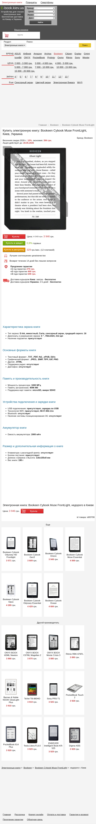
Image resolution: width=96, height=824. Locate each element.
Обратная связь (34, 819)
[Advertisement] (48, 104)
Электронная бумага (64, 82)
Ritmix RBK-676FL (75, 654)
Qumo (61, 57)
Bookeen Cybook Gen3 (32, 556)
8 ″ (36, 77)
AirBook (27, 53)
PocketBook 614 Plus (11, 745)
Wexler (86, 57)
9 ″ (41, 77)
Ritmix (69, 57)
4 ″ (16, 77)
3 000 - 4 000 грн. (44, 63)
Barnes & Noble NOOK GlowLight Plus (11, 700)
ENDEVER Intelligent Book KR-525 (53, 745)
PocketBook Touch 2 (75, 696)
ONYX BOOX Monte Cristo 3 (53, 654)
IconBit (18, 57)
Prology (51, 57)
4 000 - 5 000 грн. (64, 63)
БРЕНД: (10, 53)
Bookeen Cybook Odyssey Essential (32, 601)
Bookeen (58, 53)
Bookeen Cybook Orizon (53, 554)
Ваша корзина (21, 30)
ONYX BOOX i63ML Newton (11, 654)
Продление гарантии (13, 819)
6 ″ (26, 77)
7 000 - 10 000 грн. (44, 67)
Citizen (68, 53)
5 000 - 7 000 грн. (23, 67)
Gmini (87, 53)
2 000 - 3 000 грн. (23, 63)
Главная (7, 814)
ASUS (18, 53)
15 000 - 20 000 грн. (25, 71)
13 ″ (67, 77)
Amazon (38, 53)
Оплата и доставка (56, 814)
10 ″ (48, 77)
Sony (77, 57)
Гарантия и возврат (79, 814)
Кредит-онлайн (36, 814)
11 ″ (54, 77)
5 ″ (21, 77)
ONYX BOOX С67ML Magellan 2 (32, 654)
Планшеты (31, 2)
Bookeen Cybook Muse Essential (75, 556)
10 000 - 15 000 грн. (66, 67)
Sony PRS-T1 (53, 698)
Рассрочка (20, 814)
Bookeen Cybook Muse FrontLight (51, 768)
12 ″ (60, 77)
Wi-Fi (79, 82)
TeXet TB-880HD (32, 698)
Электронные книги (12, 2)
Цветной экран (43, 82)
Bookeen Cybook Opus (11, 600)
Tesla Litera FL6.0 (32, 746)
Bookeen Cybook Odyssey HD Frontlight (11, 554)
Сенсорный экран (24, 82)
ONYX (27, 57)
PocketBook (39, 57)
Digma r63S (74, 746)
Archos (47, 53)
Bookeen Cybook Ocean (53, 601)
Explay (78, 53)
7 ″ (31, 77)
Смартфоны (47, 2)
